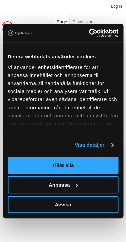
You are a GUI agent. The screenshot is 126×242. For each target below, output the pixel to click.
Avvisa (63, 204)
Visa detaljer (89, 145)
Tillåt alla (63, 165)
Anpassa (63, 185)
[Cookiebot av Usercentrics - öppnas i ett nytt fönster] (89, 33)
